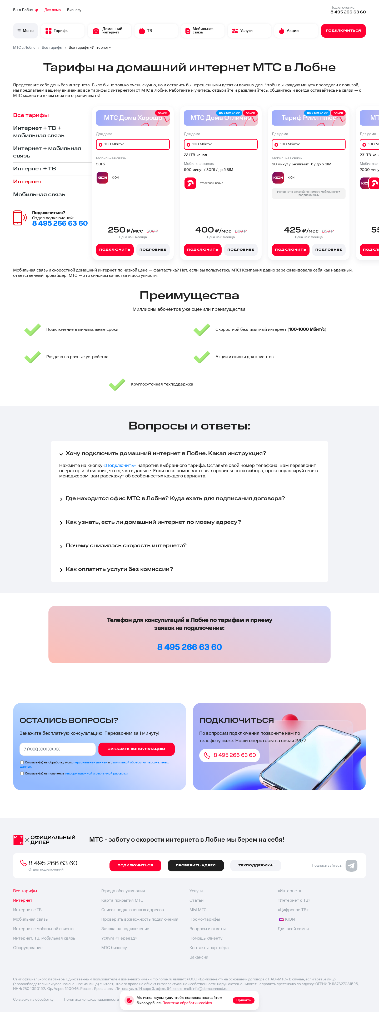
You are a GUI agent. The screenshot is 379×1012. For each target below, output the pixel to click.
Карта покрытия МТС (122, 900)
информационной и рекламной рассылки (96, 774)
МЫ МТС (198, 909)
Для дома (52, 10)
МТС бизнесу (114, 947)
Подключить (114, 250)
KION (287, 919)
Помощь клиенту (206, 938)
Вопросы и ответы (208, 928)
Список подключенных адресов (132, 909)
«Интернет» (289, 890)
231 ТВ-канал (195, 155)
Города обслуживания (123, 890)
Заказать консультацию (136, 749)
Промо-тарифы (205, 919)
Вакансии (199, 957)
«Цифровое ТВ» (293, 909)
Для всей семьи (293, 928)
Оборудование (28, 947)
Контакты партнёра (209, 947)
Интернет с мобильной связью (43, 928)
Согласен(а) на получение (76, 774)
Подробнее (152, 250)
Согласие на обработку (33, 1000)
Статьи (196, 900)
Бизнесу (74, 10)
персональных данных (90, 762)
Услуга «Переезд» (119, 938)
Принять (243, 1000)
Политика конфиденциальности (91, 1000)
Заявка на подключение (125, 928)
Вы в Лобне (25, 10)
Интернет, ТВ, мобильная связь (44, 938)
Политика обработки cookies (187, 1003)
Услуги (196, 890)
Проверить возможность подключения (139, 919)
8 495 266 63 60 (348, 12)
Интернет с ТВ (27, 909)
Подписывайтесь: (334, 865)
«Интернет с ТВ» (294, 900)
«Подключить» (119, 465)
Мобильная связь (30, 919)
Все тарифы (25, 890)
